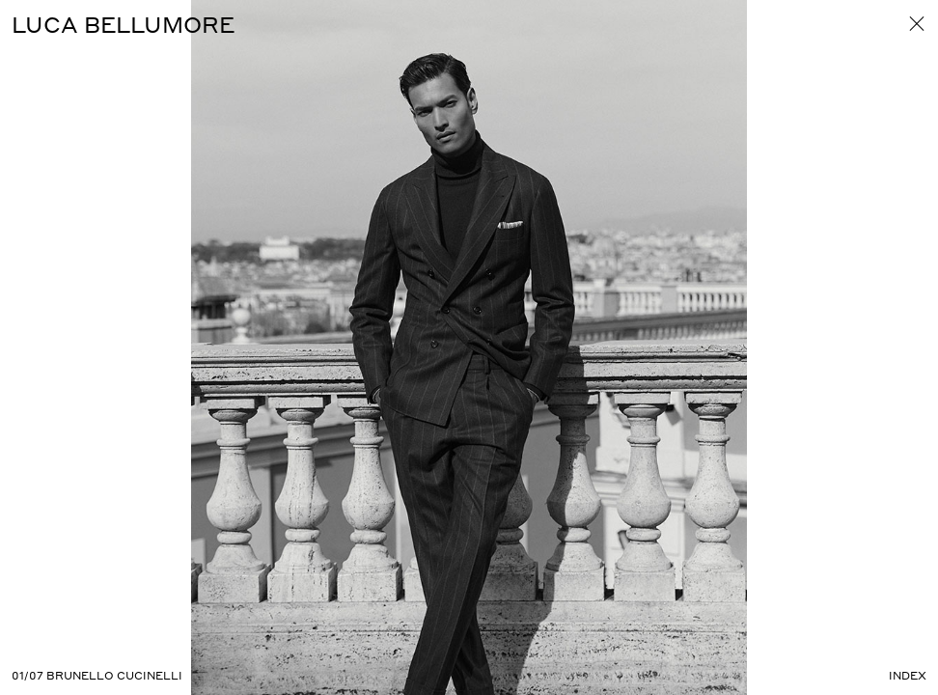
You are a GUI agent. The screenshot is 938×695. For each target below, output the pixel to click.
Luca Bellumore (123, 24)
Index (907, 675)
